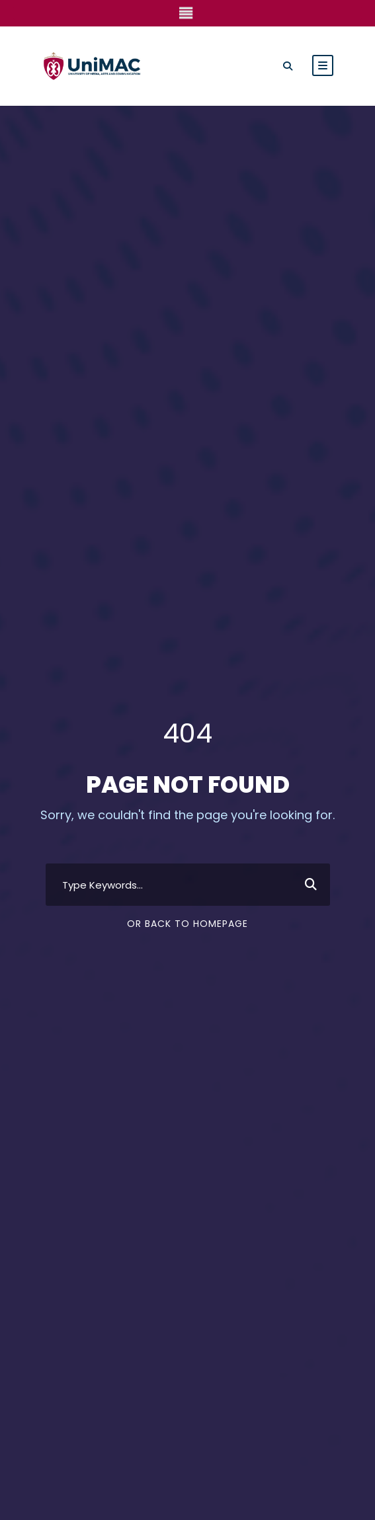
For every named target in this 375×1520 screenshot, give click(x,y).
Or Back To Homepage (187, 909)
